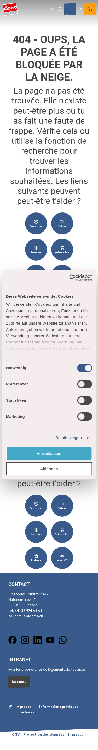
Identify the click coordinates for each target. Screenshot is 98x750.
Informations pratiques (58, 706)
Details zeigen (68, 437)
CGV (16, 734)
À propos (24, 706)
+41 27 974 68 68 (28, 610)
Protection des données (44, 734)
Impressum (77, 734)
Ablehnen (49, 468)
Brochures (26, 712)
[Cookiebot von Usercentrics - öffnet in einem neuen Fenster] (70, 277)
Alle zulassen (49, 453)
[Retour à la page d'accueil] (10, 9)
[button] (36, 223)
